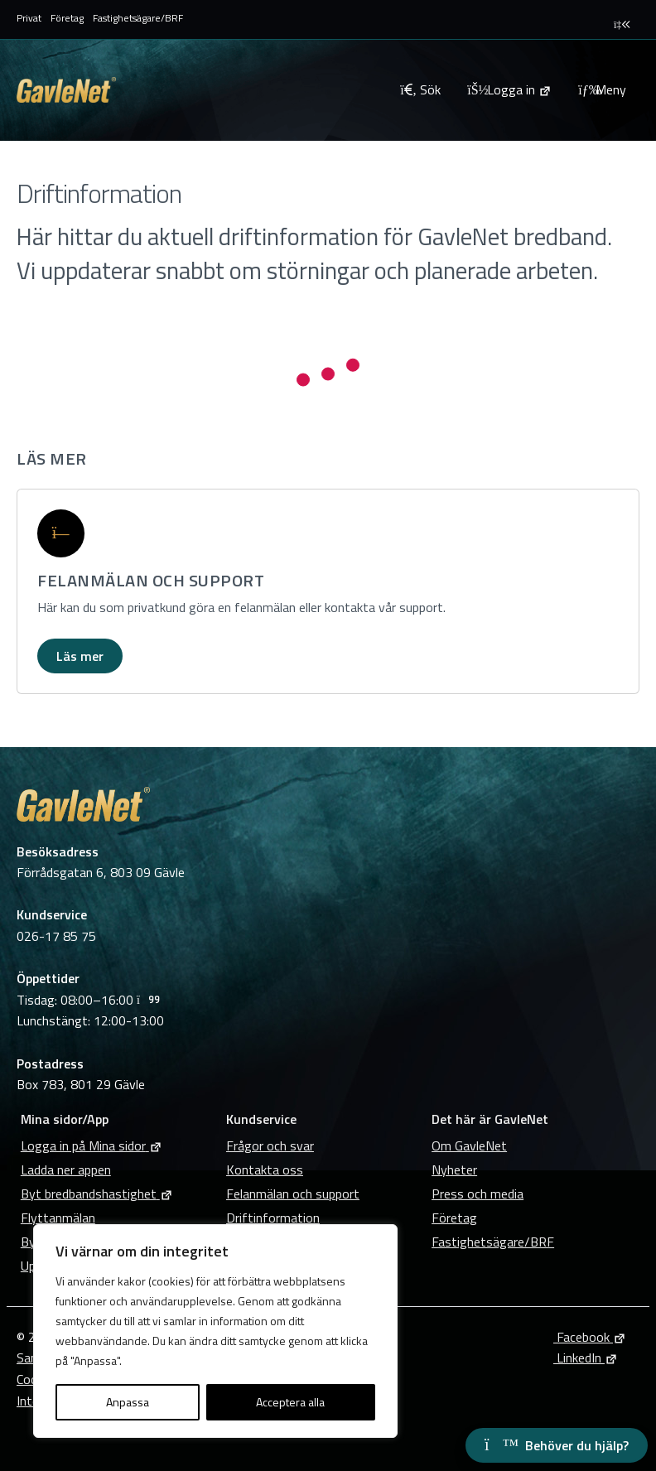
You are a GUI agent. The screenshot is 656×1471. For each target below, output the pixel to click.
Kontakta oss (264, 1169)
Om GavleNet (469, 1145)
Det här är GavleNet (490, 1119)
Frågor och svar (270, 1145)
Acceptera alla (290, 1402)
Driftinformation (273, 1217)
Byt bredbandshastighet (97, 1193)
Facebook (589, 1337)
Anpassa (127, 1402)
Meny (602, 89)
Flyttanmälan (58, 1217)
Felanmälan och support (292, 1193)
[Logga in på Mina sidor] (509, 89)
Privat (29, 18)
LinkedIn (585, 1357)
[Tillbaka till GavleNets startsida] (202, 90)
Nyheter (454, 1169)
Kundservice (261, 1119)
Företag (67, 18)
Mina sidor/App (65, 1119)
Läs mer (80, 656)
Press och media (477, 1193)
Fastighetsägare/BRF (138, 18)
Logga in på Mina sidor (91, 1145)
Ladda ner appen (66, 1169)
